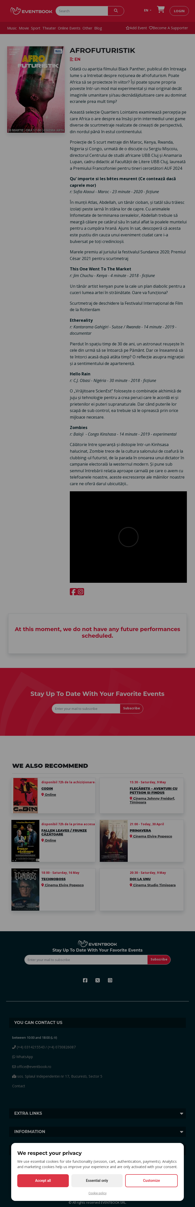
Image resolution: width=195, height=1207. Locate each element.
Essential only (97, 1181)
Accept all (43, 1181)
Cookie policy (97, 1193)
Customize (151, 1181)
